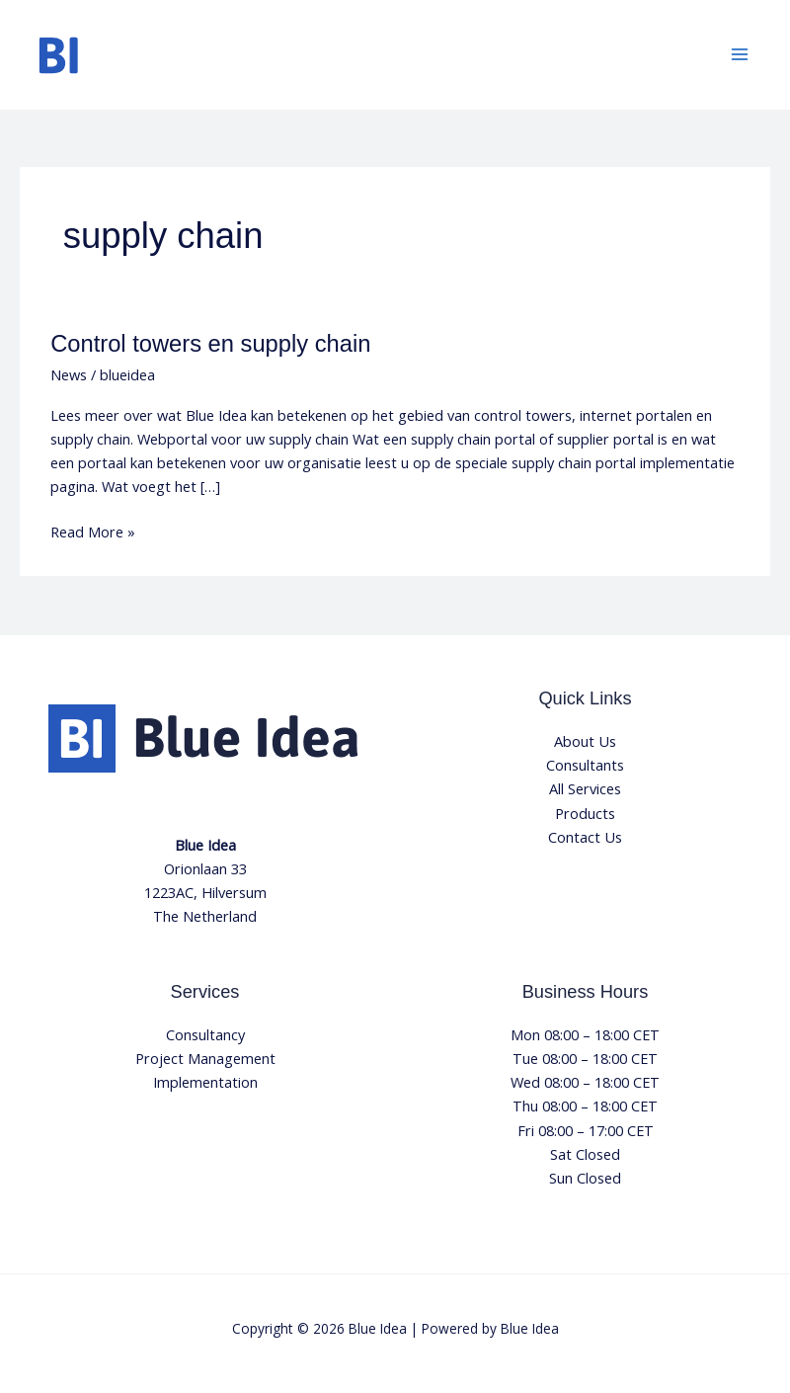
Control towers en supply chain (210, 344)
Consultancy (205, 1034)
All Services (585, 788)
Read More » (92, 530)
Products (585, 813)
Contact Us (585, 837)
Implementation (205, 1082)
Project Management (205, 1058)
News (68, 374)
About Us (585, 741)
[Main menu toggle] (739, 54)
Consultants (585, 765)
